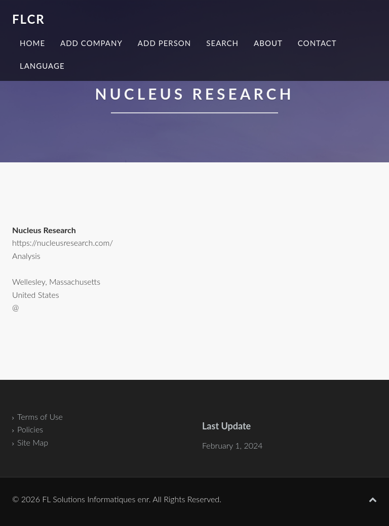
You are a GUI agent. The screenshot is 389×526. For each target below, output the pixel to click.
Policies (30, 429)
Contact (317, 43)
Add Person (164, 43)
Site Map (32, 442)
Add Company (91, 43)
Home (32, 43)
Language (42, 65)
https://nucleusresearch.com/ (62, 243)
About (268, 43)
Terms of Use (40, 416)
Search (222, 43)
